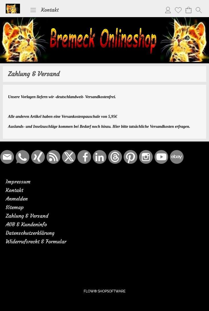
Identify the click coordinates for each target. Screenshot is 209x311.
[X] (69, 157)
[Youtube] (161, 157)
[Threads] (115, 157)
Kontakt (50, 10)
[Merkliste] (178, 10)
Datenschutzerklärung (30, 233)
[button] (33, 10)
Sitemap (15, 207)
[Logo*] (13, 6)
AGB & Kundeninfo (26, 224)
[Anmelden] (168, 10)
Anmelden (17, 198)
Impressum (18, 181)
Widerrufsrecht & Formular (36, 241)
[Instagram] (146, 157)
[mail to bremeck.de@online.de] (7, 157)
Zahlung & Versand (27, 216)
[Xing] (38, 157)
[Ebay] (177, 157)
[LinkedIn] (100, 157)
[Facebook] (84, 157)
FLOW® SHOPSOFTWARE (104, 291)
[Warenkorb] (188, 10)
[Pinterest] (130, 157)
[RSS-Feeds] (53, 157)
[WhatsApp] (22, 157)
